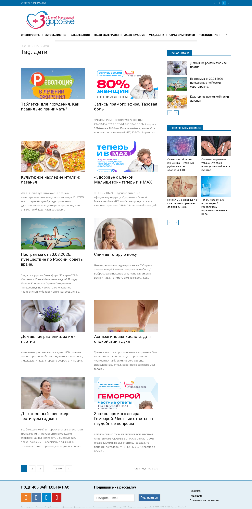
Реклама (195, 490)
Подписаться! (149, 497)
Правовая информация (204, 500)
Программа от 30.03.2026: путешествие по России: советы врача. (52, 259)
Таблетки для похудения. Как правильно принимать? (50, 106)
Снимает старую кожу (115, 254)
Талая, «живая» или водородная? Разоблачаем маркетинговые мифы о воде (215, 206)
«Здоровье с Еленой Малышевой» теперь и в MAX (123, 180)
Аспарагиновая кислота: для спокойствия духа (122, 339)
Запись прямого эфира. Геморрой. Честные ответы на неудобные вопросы (123, 418)
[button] (226, 33)
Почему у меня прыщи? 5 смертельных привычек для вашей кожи (182, 203)
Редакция (196, 495)
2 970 (59, 468)
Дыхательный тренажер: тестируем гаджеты (45, 416)
